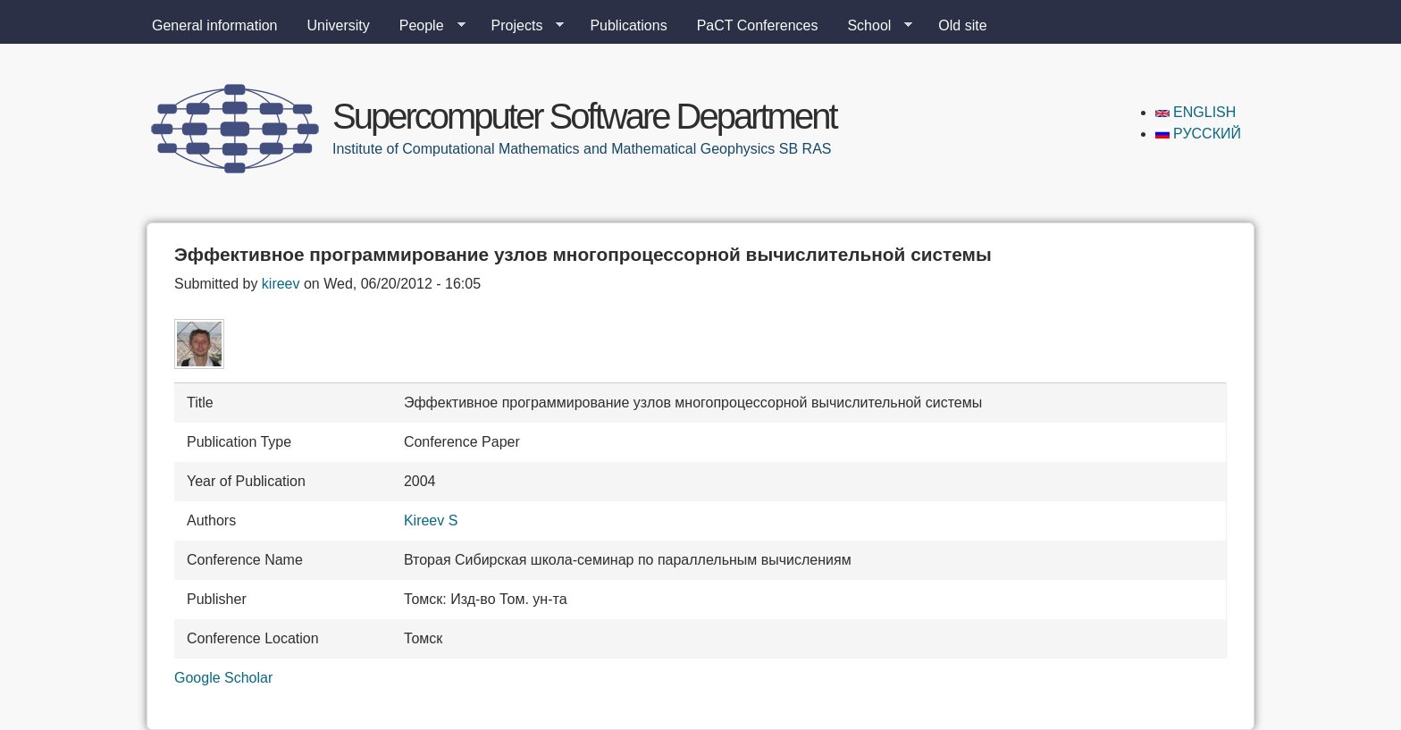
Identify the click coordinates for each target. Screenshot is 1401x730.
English (1196, 112)
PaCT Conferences (757, 25)
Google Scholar (223, 677)
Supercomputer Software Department (584, 116)
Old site (962, 25)
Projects (521, 26)
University (338, 25)
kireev (281, 283)
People (425, 26)
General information (215, 25)
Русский (1198, 133)
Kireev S (430, 520)
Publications (628, 25)
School (872, 26)
